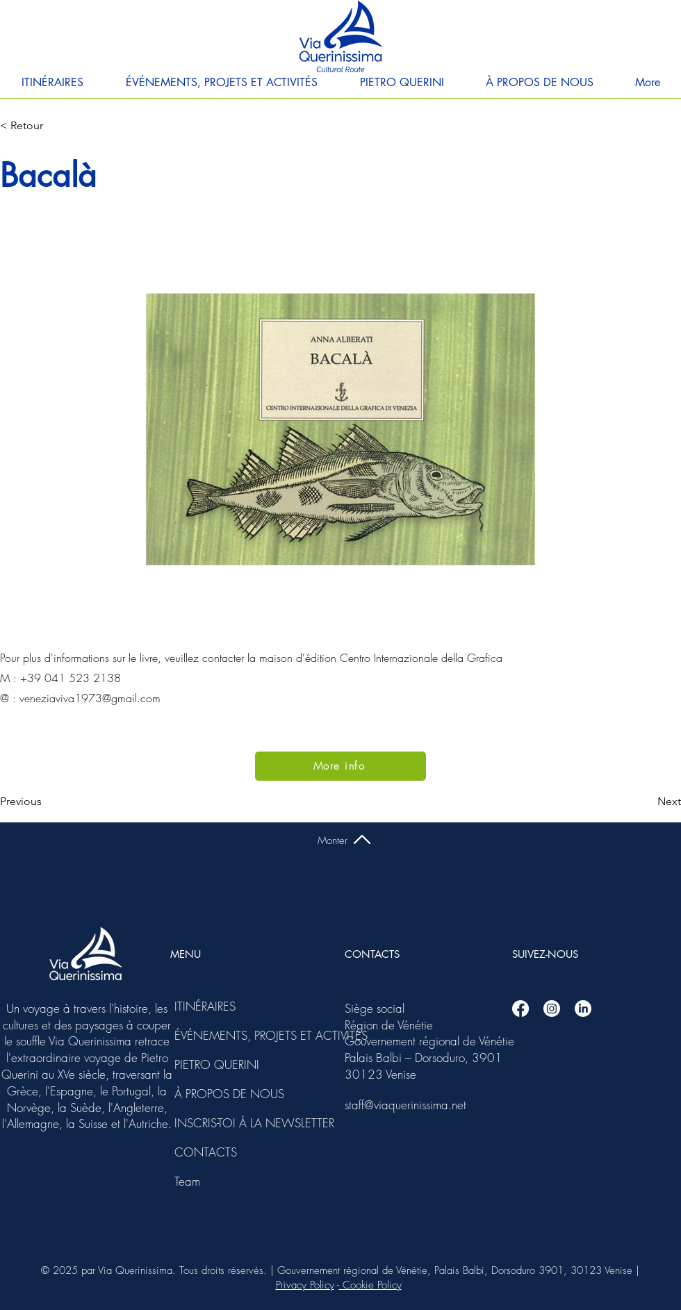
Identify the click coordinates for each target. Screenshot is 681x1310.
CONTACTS (205, 1152)
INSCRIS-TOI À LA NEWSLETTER (211, 1123)
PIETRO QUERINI (211, 1064)
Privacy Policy (305, 1285)
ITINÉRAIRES (205, 1006)
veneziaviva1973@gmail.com (90, 698)
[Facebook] (520, 1008)
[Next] (646, 801)
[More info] (340, 766)
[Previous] (46, 801)
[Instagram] (551, 1008)
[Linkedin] (583, 1008)
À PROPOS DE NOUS (211, 1094)
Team (187, 1181)
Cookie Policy (370, 1285)
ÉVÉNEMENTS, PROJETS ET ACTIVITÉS (211, 1035)
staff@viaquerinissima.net (405, 1105)
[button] (52, 82)
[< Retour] (46, 126)
